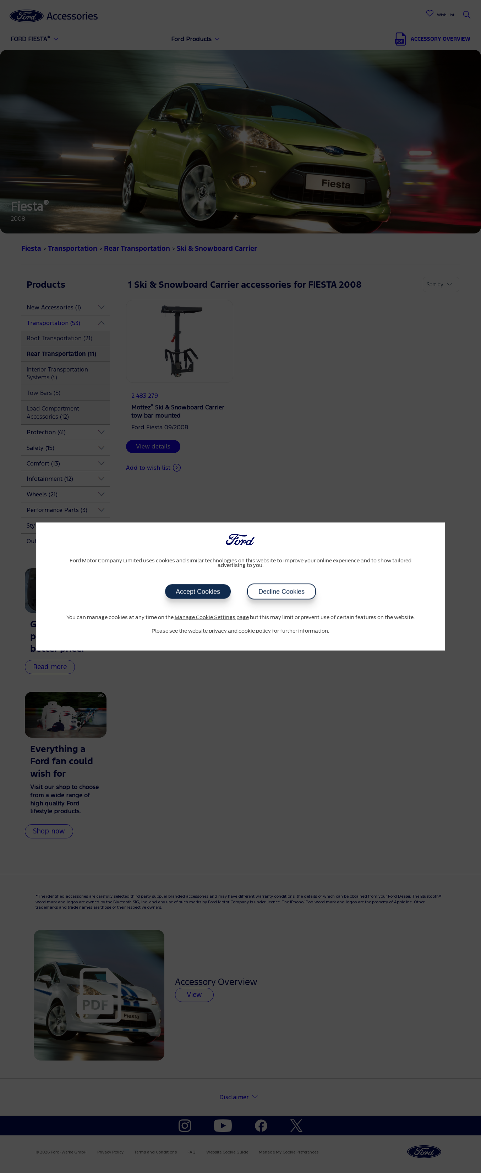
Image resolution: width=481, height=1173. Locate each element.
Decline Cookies (281, 591)
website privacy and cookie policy (229, 630)
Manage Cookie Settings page (212, 617)
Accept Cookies (198, 591)
